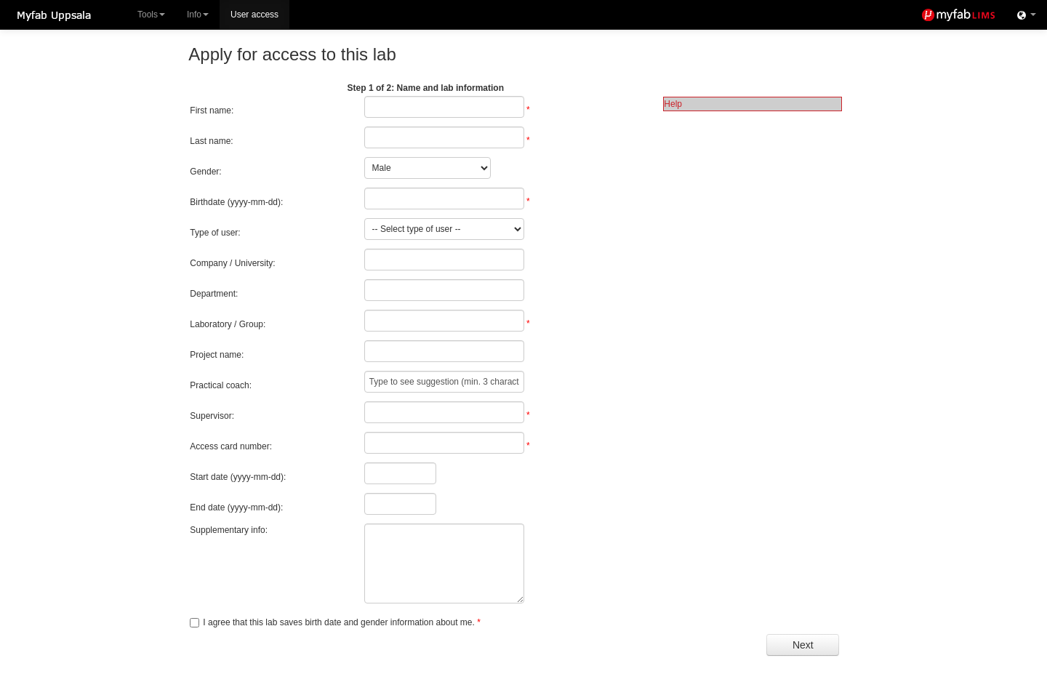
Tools (151, 14)
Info (198, 14)
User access (254, 14)
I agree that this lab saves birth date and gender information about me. (339, 622)
